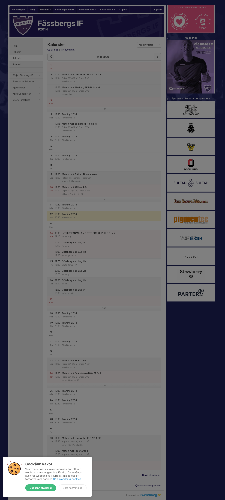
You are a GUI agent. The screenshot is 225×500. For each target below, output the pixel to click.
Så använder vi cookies (67, 479)
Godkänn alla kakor (41, 487)
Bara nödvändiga (72, 487)
